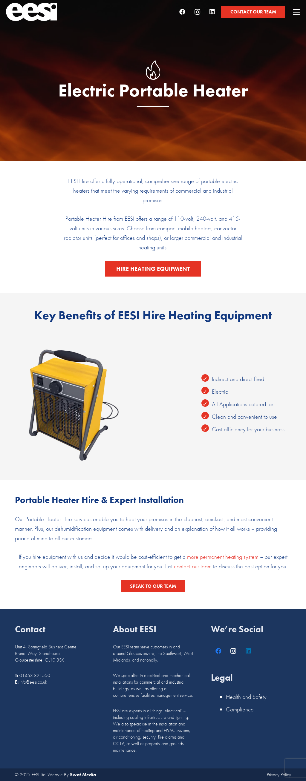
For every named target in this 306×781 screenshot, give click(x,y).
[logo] (31, 12)
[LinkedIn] (212, 12)
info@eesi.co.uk (33, 682)
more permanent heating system (222, 557)
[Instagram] (197, 12)
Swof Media (83, 774)
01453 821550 (34, 675)
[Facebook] (182, 12)
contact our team (193, 566)
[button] (296, 12)
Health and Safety (246, 697)
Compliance (240, 709)
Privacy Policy (279, 774)
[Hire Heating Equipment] (153, 269)
